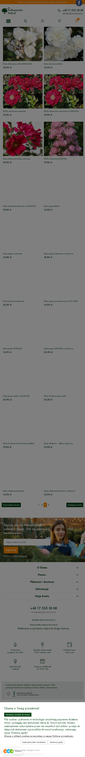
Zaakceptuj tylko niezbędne (34, 742)
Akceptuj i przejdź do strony (18, 714)
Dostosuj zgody (56, 742)
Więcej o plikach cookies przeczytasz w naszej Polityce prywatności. (39, 736)
